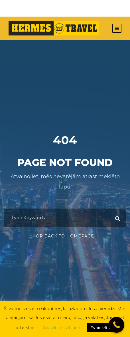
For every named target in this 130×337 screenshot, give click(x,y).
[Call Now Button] (116, 325)
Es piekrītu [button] (100, 327)
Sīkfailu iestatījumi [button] (61, 327)
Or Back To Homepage (65, 236)
